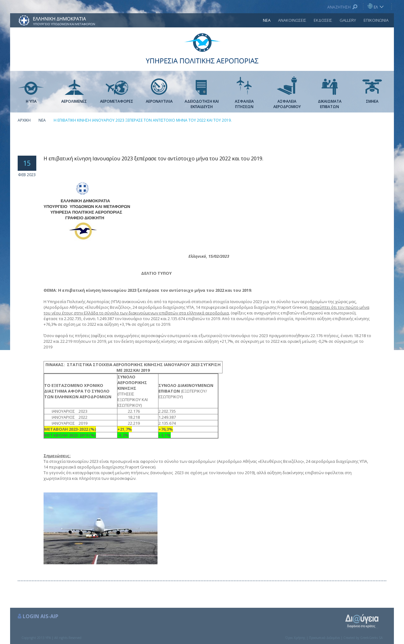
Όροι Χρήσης (295, 637)
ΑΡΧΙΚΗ (24, 120)
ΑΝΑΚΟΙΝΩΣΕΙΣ (292, 20)
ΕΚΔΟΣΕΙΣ (323, 20)
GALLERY (348, 20)
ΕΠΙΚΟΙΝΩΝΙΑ (376, 20)
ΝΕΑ (266, 20)
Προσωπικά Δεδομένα (324, 637)
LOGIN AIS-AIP (40, 616)
